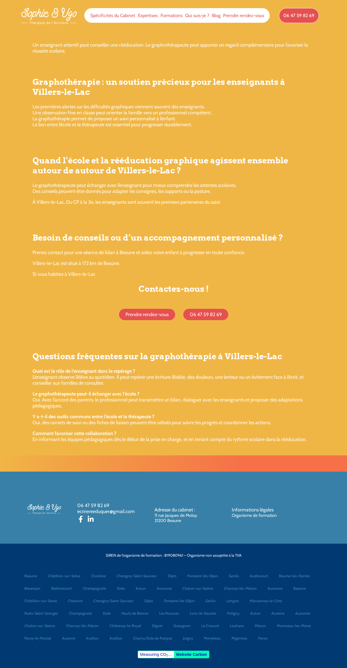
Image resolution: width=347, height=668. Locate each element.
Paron (263, 638)
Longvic (232, 600)
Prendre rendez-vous (243, 15)
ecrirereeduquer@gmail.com (106, 511)
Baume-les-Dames (294, 575)
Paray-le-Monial (37, 638)
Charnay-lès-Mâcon (240, 588)
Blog (216, 15)
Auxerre (277, 613)
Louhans (237, 625)
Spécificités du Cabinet (112, 15)
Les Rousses (169, 613)
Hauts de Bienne (134, 613)
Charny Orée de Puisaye (152, 638)
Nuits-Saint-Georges (41, 613)
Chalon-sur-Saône (197, 588)
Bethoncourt (61, 588)
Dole (121, 588)
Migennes (239, 638)
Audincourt (259, 575)
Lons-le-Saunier (203, 613)
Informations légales (253, 510)
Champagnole (94, 588)
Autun (141, 588)
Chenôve (98, 575)
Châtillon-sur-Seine (64, 575)
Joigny (188, 638)
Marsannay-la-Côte (266, 600)
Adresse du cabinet (174, 510)
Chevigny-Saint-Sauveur (137, 575)
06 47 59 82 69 (93, 505)
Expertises (148, 15)
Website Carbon (191, 654)
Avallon (92, 638)
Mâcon (260, 625)
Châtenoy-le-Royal (125, 625)
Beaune (30, 575)
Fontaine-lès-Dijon (202, 575)
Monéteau (212, 638)
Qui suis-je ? (197, 15)
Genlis (234, 575)
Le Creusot (210, 625)
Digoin (157, 625)
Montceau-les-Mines (294, 625)
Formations (171, 15)
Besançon (32, 588)
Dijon (172, 575)
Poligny (233, 613)
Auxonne (164, 588)
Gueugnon (182, 625)
